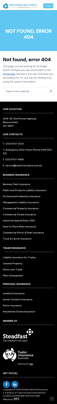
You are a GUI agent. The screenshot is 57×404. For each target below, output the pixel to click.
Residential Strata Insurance (19, 311)
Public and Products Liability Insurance (24, 190)
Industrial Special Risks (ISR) (19, 220)
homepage (9, 73)
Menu (48, 6)
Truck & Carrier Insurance (17, 238)
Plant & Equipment (13, 275)
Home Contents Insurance (17, 299)
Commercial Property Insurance (20, 208)
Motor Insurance (12, 305)
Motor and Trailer (13, 269)
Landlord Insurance (13, 293)
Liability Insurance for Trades (19, 257)
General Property (12, 263)
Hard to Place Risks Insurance (19, 226)
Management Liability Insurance (21, 202)
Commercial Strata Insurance (19, 214)
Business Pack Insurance (16, 184)
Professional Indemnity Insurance (21, 196)
